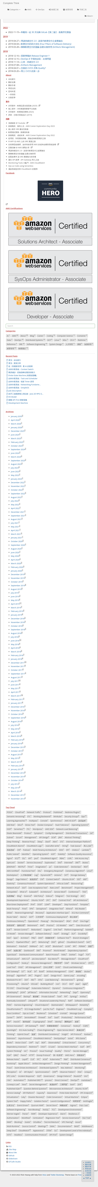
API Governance (14, 996)
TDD (84, 891)
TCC (54, 1109)
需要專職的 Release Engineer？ (35, 55)
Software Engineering (37, 344)
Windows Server (78, 962)
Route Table (12, 916)
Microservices (68, 979)
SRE (21, 344)
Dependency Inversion (17, 1046)
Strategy (65, 933)
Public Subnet (13, 854)
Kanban (88, 1034)
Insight (65, 1034)
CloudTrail (20, 812)
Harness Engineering (23, 1004)
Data (9, 339)
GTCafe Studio (15, 1161)
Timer (30, 866)
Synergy (74, 996)
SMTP (19, 1017)
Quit (46, 975)
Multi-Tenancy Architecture (45, 849)
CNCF (43, 1046)
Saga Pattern (22, 879)
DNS (53, 941)
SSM (67, 962)
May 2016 (15, 729)
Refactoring (44, 941)
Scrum (19, 837)
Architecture (46, 891)
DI (35, 971)
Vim (86, 1076)
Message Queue (77, 1013)
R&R (66, 1059)
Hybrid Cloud (23, 1034)
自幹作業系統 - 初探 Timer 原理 (20, 381)
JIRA (60, 837)
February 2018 (17, 655)
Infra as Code (63, 883)
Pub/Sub (23, 946)
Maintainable (57, 1004)
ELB (9, 929)
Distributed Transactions (77, 833)
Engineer (60, 1009)
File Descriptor (57, 921)
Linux (57, 339)
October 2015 (16, 751)
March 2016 (16, 736)
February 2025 (17, 442)
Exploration (50, 862)
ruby (23, 1096)
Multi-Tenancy (13, 908)
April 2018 (15, 648)
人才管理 (70, 344)
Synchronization (42, 1071)
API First (53, 1134)
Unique (87, 1071)
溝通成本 (81, 1055)
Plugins (38, 975)
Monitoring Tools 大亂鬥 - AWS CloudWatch (26, 163)
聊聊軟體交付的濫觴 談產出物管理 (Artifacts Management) (48, 47)
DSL (40, 870)
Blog (32, 335)
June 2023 (15, 471)
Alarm (63, 1113)
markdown (86, 1080)
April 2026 (15, 420)
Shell (50, 1021)
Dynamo (56, 988)
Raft (70, 1000)
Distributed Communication (31, 954)
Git (91, 833)
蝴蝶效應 (64, 1105)
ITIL (28, 829)
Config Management (54, 833)
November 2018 (18, 622)
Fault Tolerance (62, 824)
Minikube (57, 816)
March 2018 (16, 651)
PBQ (34, 937)
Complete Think (11, 3)
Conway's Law (13, 1084)
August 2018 (16, 633)
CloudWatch (25, 1130)
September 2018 (18, 629)
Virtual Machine (72, 1096)
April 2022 (15, 508)
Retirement (32, 925)
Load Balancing (52, 979)
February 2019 (17, 611)
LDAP (47, 904)
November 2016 (18, 710)
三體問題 (64, 1084)
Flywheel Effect (23, 941)
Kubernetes (56, 1059)
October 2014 (16, 780)
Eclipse (84, 1096)
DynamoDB (46, 874)
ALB (82, 1046)
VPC (90, 962)
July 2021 (15, 523)
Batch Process (52, 954)
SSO (24, 887)
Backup (27, 996)
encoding (81, 975)
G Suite (51, 1046)
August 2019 (16, 589)
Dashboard (29, 950)
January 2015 (16, 769)
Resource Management (41, 962)
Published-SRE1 (35, 1080)
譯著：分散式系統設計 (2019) (20, 115)
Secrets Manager (80, 1050)
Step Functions (71, 904)
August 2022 (16, 497)
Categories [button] (14, 10)
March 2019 (16, 607)
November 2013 (18, 799)
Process (33, 1050)
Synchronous (56, 820)
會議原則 (34, 879)
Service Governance (71, 1117)
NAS (9, 937)
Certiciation (38, 1117)
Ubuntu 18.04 (37, 900)
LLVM (68, 946)
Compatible (12, 891)
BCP (9, 1021)
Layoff (25, 1059)
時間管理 (77, 1101)
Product (28, 833)
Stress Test (30, 824)
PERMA (82, 946)
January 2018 (16, 659)
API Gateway (32, 1025)
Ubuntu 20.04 (68, 879)
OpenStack (12, 954)
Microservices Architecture (61, 1088)
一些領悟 (11, 94)
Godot (28, 1121)
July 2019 (15, 593)
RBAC (62, 858)
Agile (85, 983)
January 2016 (16, 743)
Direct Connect (61, 1080)
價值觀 (79, 971)
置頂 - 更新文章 (13, 363)
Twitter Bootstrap (57, 1175)
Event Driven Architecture (26, 1067)
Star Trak (86, 1117)
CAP (31, 1042)
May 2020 (15, 556)
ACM (45, 1059)
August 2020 (16, 549)
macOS (17, 1021)
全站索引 (11, 79)
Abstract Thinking (73, 837)
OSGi (20, 967)
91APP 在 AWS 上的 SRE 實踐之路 (22, 141)
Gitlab (10, 912)
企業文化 (11, 1105)
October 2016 (16, 714)
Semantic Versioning (16, 816)
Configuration (13, 962)
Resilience (41, 1013)
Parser (25, 1113)
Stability (62, 854)
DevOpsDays (60, 1038)
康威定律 (81, 1029)
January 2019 (16, 615)
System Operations (46, 883)
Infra (40, 979)
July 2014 (15, 784)
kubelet (89, 929)
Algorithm (21, 975)
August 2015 (16, 754)
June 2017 (15, 685)
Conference (74, 891)
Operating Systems (80, 824)
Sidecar (49, 895)
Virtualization (13, 1096)
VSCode (34, 983)
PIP (66, 996)
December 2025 (17, 431)
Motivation (12, 946)
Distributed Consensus (81, 1059)
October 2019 (16, 582)
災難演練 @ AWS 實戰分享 (18, 147)
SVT (66, 874)
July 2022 (15, 501)
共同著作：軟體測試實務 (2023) (21, 112)
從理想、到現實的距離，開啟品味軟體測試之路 (27, 138)
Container (82, 335)
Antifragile (88, 1101)
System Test (12, 1101)
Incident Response (26, 1076)
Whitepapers (71, 1004)
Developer (57, 904)
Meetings (43, 1126)
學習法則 (11, 88)
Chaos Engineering (46, 1029)
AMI (42, 925)
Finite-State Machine (69, 1092)
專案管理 (58, 962)
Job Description (14, 390)
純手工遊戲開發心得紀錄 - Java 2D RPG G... (24, 394)
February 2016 (17, 740)
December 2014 (17, 773)
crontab (64, 1013)
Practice (50, 925)
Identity (58, 1021)
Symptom (38, 833)
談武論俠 (82, 820)
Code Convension (55, 1096)
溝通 (79, 344)
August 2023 (16, 464)
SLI (56, 1130)
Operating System (41, 854)
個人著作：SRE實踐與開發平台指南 (22, 108)
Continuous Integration (73, 988)
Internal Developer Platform (78, 841)
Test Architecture (52, 1121)
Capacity (41, 1092)
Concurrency (84, 1042)
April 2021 (15, 530)
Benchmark (67, 887)
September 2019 (18, 585)
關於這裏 (11, 82)
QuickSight (12, 1029)
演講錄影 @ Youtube (16, 123)
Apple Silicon (24, 1063)
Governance (49, 1076)
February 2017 (17, 699)
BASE (76, 1126)
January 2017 (16, 703)
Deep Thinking (13, 841)
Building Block (47, 983)
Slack (48, 841)
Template (84, 904)
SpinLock (11, 862)
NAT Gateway (13, 971)
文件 (79, 1084)
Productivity (67, 1017)
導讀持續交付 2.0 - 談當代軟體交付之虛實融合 (42, 40)
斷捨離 (36, 996)
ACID (48, 946)
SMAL (53, 1126)
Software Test (64, 937)
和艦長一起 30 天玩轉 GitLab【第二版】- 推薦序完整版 (46, 32)
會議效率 (54, 1084)
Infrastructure (13, 958)
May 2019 (15, 600)
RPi (75, 946)
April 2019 (15, 604)
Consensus (66, 1025)
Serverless (19, 829)
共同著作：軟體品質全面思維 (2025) (22, 105)
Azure (78, 1121)
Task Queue (76, 845)
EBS (39, 950)
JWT (34, 941)
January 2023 (16, 479)
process (49, 1080)
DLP (74, 933)
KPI (68, 849)
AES (83, 895)
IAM (71, 925)
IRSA (68, 921)
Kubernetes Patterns (41, 988)
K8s (33, 979)
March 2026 (16, 424)
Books (10, 1042)
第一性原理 (58, 1055)
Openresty (85, 992)
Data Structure (83, 925)
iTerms (67, 1050)
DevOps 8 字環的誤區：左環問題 (36, 58)
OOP (9, 829)
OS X (72, 339)
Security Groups (72, 816)
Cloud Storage (23, 988)
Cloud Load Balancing (72, 967)
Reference (12, 344)
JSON (23, 992)
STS (62, 841)
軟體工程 (54, 10)
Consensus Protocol (26, 883)
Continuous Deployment (57, 916)
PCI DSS (10, 988)
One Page (84, 921)
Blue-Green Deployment (17, 904)
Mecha (23, 916)
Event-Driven (23, 1105)
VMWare (34, 946)
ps (50, 866)
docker (87, 971)
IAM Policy (39, 895)
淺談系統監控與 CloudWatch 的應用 (23, 169)
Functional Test (28, 870)
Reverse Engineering (24, 912)
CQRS (86, 1025)
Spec (16, 937)
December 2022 (17, 482)
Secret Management (38, 1084)
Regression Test (53, 1117)
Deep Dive (11, 1130)
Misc (65, 339)
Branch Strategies (81, 937)
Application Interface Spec (58, 912)
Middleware (87, 1126)
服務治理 (21, 925)
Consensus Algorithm (75, 870)
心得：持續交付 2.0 (30, 62)
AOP (53, 854)
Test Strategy (72, 895)
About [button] (89, 16)
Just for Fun (48, 1009)
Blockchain (58, 946)
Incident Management (81, 1063)
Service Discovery (34, 862)
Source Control (29, 1126)
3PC (30, 975)
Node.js (25, 962)
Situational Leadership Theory (53, 1000)
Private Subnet (48, 996)
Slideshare (13, 1158)
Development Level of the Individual (75, 1130)
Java (36, 858)
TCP (88, 954)
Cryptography (39, 1021)
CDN (71, 971)
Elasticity (11, 883)
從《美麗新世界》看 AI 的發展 (19, 366)
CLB (32, 1059)
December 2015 (17, 747)
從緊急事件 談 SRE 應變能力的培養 (22, 156)
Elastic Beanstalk (14, 833)
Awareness (52, 1092)
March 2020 (16, 563)
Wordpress (38, 829)
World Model (60, 950)
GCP (49, 339)
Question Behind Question (35, 1088)
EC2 (17, 858)
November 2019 (18, 578)
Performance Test (83, 1017)
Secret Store (52, 1105)
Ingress (73, 1105)
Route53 (78, 1076)
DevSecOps (76, 866)
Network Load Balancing (67, 829)
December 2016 (17, 707)
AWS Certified (13, 870)
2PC (48, 900)
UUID (58, 967)
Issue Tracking (46, 1050)
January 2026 (16, 427)
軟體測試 (23, 348)
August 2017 (16, 677)
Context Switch (53, 879)
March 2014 (16, 791)
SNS (60, 862)
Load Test (11, 967)
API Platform (28, 1092)
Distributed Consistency (49, 1034)
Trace (9, 1067)
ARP (85, 879)
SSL (24, 858)
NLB (30, 971)
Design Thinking (61, 1063)
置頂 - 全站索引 (13, 360)
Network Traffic (34, 812)
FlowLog (45, 921)
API (30, 858)
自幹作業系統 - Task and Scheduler (21, 378)
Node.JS (77, 1025)
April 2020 (15, 560)
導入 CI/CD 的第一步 (30, 71)
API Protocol (76, 1034)
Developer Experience (48, 1113)
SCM (53, 837)
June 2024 (15, 453)
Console (44, 820)
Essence (28, 895)
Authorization (13, 1117)
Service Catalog (14, 1092)
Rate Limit (54, 887)
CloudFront (83, 958)
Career (41, 335)
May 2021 (15, 526)
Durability (82, 933)
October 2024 (16, 446)
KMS (42, 1025)
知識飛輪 (11, 895)
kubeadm (33, 891)
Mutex (85, 862)
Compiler (88, 1009)
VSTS (9, 1134)
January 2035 (16, 416)
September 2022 (18, 493)
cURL (70, 858)
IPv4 (33, 904)
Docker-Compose (45, 824)
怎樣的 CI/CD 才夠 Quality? (33, 68)
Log (36, 874)
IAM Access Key (82, 858)
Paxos (24, 1055)
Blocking (18, 1121)
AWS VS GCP (70, 820)
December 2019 (17, 574)
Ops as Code (28, 1013)
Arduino (58, 874)
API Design (44, 837)
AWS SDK (49, 829)
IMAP (9, 1121)
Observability (54, 1042)
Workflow (26, 1117)
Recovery (40, 912)
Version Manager (25, 933)
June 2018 (15, 640)
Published (58, 812)
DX (41, 946)
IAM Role (11, 824)
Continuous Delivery (16, 921)
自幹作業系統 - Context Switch (20, 369)
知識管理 (88, 344)
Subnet (10, 837)
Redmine (82, 339)
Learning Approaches (17, 820)
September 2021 (18, 515)
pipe (78, 983)
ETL (29, 816)
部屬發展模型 (53, 1025)
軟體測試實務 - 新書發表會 (18, 132)
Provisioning (13, 983)
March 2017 (16, 695)
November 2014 (18, 776)
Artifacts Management (31, 65)
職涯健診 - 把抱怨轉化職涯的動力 (20, 372)
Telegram (59, 895)
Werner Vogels (13, 1113)
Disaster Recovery (36, 1096)
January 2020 (16, 570)
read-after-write (53, 845)
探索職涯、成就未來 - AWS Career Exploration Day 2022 (31, 135)
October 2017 (16, 670)
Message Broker (68, 958)
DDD (61, 849)
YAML (64, 954)
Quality (58, 1050)
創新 (77, 1021)
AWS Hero (70, 1055)
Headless (18, 1134)
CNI (42, 879)
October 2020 (16, 541)
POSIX (10, 812)
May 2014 (15, 787)
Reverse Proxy (28, 841)
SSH (26, 979)
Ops (84, 816)
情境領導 (11, 925)
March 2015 (16, 762)
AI (8, 335)
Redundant (36, 929)
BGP (44, 1042)
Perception (12, 1071)
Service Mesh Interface (68, 1046)
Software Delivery (44, 933)
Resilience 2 (74, 1113)
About (24, 335)
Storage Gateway (78, 874)
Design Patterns (64, 1076)
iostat (71, 1038)
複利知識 (27, 1021)
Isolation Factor (41, 1101)
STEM (49, 1130)
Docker (21, 862)
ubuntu (10, 941)
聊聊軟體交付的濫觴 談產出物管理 (22, 153)
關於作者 (11, 85)
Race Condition (14, 1013)
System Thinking (14, 1050)
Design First (56, 975)
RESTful (21, 866)
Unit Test (58, 929)
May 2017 (15, 688)
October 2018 (16, 626)
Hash (56, 933)
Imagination (41, 866)
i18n (9, 1080)
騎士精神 (74, 916)
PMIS (9, 1004)
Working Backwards (42, 816)
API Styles (28, 1071)
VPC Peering (67, 1121)
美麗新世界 (50, 937)
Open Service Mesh (65, 1029)
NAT (89, 941)
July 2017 (15, 681)
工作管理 (40, 916)
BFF (89, 1046)
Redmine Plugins (72, 812)
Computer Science (66, 335)
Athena (69, 908)
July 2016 (15, 725)
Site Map (12, 1149)
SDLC (20, 824)
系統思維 (11, 849)
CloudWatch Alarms (15, 845)
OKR (9, 950)
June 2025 (15, 435)
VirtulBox (37, 1121)
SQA (9, 1055)
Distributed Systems (35, 339)
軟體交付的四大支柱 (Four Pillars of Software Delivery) (46, 44)
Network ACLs (13, 887)
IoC (26, 1050)
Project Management (84, 887)
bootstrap (11, 1063)
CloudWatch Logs (35, 845)
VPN (32, 908)
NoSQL (46, 1109)
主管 (55, 1071)
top (37, 1042)
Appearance (38, 1130)
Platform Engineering (73, 929)
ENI (54, 900)
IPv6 (75, 921)
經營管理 (68, 10)
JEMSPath (11, 866)
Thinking (11, 1034)
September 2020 (18, 545)
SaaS (56, 1017)
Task (59, 996)
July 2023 (15, 468)
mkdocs (76, 849)
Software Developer (84, 1000)
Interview (68, 862)
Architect (25, 937)
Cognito (47, 929)
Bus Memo (53, 958)
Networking (65, 992)
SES (79, 879)
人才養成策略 (26, 874)
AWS (28, 10)
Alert (55, 841)
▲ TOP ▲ (87, 1178)
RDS (86, 866)
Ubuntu (25, 983)
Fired (24, 908)
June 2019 (15, 596)
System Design (56, 344)
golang (80, 979)
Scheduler (53, 1013)
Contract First (65, 900)
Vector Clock (21, 1042)
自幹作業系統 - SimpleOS (17, 387)
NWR (33, 1113)
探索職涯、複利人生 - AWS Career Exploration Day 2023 (31, 126)
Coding (51, 335)
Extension (11, 1038)
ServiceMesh (30, 1017)
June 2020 (15, 552)
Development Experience (18, 900)
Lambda (86, 849)
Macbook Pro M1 (14, 979)
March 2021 (16, 534)
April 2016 (15, 732)
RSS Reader (80, 908)
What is (23, 891)
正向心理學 (48, 967)
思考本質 (11, 91)
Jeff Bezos (32, 992)
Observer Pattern (67, 1071)
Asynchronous (24, 1038)
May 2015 (15, 758)
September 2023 (18, 460)
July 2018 (15, 637)
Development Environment (70, 1109)
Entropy (10, 975)
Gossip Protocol (44, 1055)
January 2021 (16, 537)
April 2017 (15, 692)
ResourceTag (77, 883)
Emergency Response (53, 870)
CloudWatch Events (75, 941)
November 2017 (18, 666)
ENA (80, 1071)
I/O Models (62, 925)
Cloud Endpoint (42, 1004)
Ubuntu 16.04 (81, 1088)
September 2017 (18, 674)
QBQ (16, 1055)
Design (10, 879)
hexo (24, 1084)
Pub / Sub (84, 1105)
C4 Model (11, 933)
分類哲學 (11, 97)
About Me (12, 1152)
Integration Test (56, 908)
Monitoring (80, 1067)
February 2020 (17, 567)
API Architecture (80, 900)
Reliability (84, 1004)
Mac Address (67, 1067)
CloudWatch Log (74, 1009)
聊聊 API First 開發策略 (16, 400)
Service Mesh (60, 891)
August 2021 (16, 519)
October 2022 (16, 490)
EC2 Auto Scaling (27, 1029)
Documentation (65, 1126)
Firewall (42, 1017)
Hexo (44, 1175)
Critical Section (69, 1042)
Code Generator (61, 866)
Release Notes (13, 1059)
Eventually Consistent (16, 1000)
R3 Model (11, 397)
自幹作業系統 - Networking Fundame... (23, 384)
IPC (39, 1059)
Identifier (26, 854)
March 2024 (16, 457)
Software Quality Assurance (80, 854)
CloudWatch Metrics (43, 1038)
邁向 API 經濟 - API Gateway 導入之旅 (23, 160)
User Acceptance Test (38, 887)
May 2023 (15, 475)
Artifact (83, 996)
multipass (33, 820)
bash (72, 1084)
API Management (33, 967)
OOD (39, 904)
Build (41, 971)
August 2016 (16, 721)
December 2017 (17, 662)
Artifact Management (42, 1063)
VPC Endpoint (86, 1092)
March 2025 (16, 438)
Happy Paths (26, 1101)
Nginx (10, 858)
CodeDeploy (12, 992)
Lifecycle (32, 1000)
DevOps (40, 10)
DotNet (72, 954)
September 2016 (18, 718)
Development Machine (17, 403)
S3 (23, 971)
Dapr (75, 992)
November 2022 (18, 486)
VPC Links (11, 1076)
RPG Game (81, 1038)
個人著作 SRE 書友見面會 (18, 129)
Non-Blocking (34, 1109)
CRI (19, 849)
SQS (39, 1076)
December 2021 (17, 512)
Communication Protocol (36, 1134)
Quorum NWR (37, 1105)
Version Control (21, 929)
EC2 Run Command (80, 912)
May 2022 (15, 504)
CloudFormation (14, 1009)
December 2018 (17, 618)
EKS (71, 983)
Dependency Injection (77, 950)
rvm (58, 983)
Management (31, 837)
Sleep (40, 841)
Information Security (48, 992)
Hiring (65, 845)
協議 (34, 1034)
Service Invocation (15, 1025)
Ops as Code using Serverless (20, 166)
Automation (20, 1080)
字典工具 (82, 10)
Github (11, 1155)
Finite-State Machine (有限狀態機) (21, 375)
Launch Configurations (61, 1101)
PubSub (26, 849)
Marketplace (12, 874)
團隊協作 (69, 1021)
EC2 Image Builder (33, 1009)
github (61, 941)
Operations (33, 921)
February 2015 (17, 765)
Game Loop (69, 975)
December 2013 (17, 795)
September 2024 (18, 449)
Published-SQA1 (14, 1088)
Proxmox (47, 950)
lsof (50, 1017)
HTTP (31, 1055)
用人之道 (88, 845)
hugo (81, 954)
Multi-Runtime (13, 1126)
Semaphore (41, 908)
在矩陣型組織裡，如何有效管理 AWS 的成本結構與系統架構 (32, 144)
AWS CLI (26, 958)
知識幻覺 (18, 950)
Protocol (47, 812)
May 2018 (15, 644)
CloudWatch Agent (49, 858)
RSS (10, 1146)
